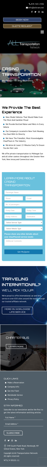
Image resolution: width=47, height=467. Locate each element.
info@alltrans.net (36, 7)
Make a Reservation (16, 382)
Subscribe (13, 433)
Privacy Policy (13, 399)
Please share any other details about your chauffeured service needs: (21, 235)
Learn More (16, 346)
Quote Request (22, 26)
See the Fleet (13, 391)
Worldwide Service (15, 395)
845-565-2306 (37, 4)
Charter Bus (17, 337)
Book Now (22, 20)
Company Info (13, 387)
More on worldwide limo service (17, 310)
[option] (23, 348)
